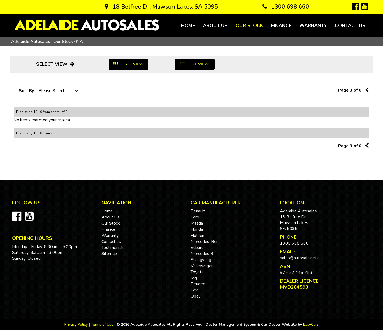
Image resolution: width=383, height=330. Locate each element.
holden (197, 235)
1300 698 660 (285, 7)
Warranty (313, 25)
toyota (197, 272)
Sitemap (109, 254)
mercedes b (202, 254)
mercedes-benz (205, 242)
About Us (215, 25)
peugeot (199, 284)
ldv (194, 290)
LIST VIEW (194, 64)
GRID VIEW (128, 64)
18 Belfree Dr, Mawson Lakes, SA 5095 (161, 7)
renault (198, 211)
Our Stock (249, 25)
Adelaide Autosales (30, 41)
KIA (79, 41)
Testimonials (113, 247)
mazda (197, 223)
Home (188, 25)
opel (195, 296)
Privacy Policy (76, 324)
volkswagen (202, 266)
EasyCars (311, 324)
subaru (197, 247)
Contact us (350, 25)
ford (195, 217)
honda (197, 229)
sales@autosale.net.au (301, 258)
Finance (281, 25)
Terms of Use (102, 324)
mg (194, 278)
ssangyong (201, 260)
